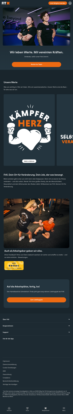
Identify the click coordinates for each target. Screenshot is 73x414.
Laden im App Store (9, 344)
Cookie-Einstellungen (9, 368)
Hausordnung (7, 374)
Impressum (6, 361)
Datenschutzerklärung (9, 364)
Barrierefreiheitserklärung (11, 381)
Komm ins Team (36, 64)
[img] (29, 130)
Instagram (8, 350)
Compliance (6, 378)
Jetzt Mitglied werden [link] (57, 3)
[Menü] (64, 408)
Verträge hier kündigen (10, 384)
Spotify (22, 350)
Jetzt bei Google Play (22, 344)
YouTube (13, 350)
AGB (4, 371)
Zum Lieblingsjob (36, 300)
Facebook (4, 350)
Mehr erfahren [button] (29, 161)
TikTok (18, 350)
